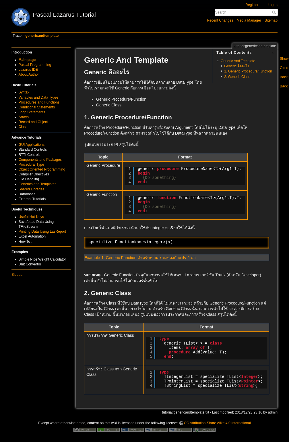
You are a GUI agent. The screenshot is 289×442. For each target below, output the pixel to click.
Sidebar (17, 275)
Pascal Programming (35, 65)
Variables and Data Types (39, 97)
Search (275, 12)
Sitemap (271, 20)
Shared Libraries (31, 189)
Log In (273, 5)
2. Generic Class (237, 77)
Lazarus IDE (28, 70)
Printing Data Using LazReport (42, 231)
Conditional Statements (37, 107)
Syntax (24, 92)
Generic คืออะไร (236, 66)
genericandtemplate (42, 36)
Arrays (24, 117)
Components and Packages (40, 160)
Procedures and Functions (39, 102)
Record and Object (33, 122)
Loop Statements (32, 112)
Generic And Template (238, 61)
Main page (27, 60)
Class (23, 127)
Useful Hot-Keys (31, 217)
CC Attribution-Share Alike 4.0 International (217, 423)
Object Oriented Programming (42, 169)
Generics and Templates (38, 184)
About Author (29, 74)
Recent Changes (220, 20)
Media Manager (249, 20)
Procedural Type (31, 164)
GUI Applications (32, 145)
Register (252, 5)
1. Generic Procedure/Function (248, 71)
